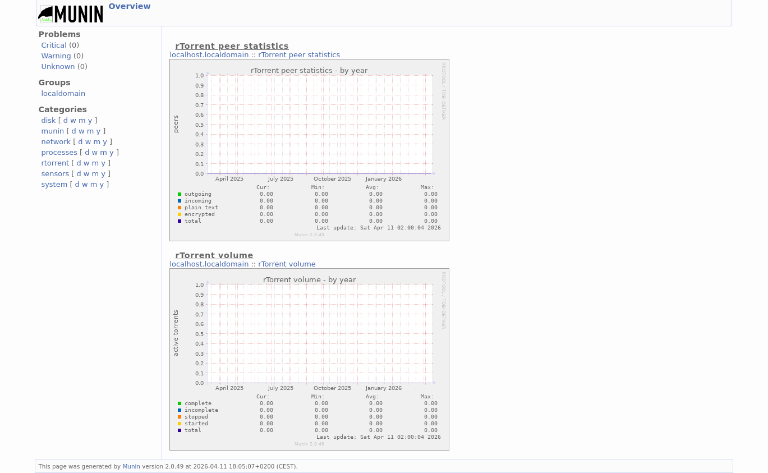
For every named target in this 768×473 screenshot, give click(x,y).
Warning (56, 56)
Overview (129, 6)
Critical (53, 45)
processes (59, 152)
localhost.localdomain (209, 54)
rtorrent (55, 163)
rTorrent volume (286, 264)
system (54, 184)
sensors (55, 173)
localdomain (63, 93)
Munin (131, 466)
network (56, 141)
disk (48, 120)
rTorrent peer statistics (299, 54)
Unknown (58, 66)
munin (52, 131)
